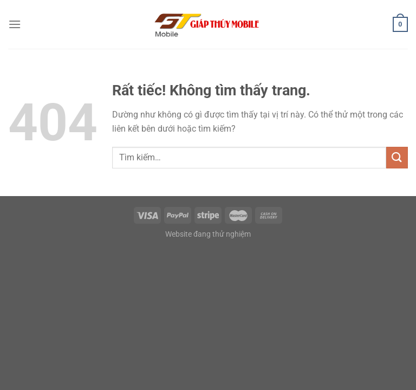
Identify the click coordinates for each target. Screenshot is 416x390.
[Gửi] (397, 157)
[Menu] (14, 24)
